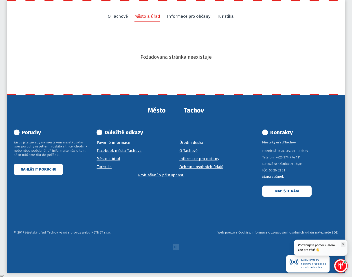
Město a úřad (108, 158)
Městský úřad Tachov (41, 232)
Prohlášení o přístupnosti (161, 175)
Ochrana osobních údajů (201, 166)
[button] (242, 16)
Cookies (244, 232)
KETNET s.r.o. (101, 232)
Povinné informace (113, 142)
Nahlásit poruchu (38, 169)
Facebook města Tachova (119, 150)
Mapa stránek (273, 177)
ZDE (335, 232)
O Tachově (188, 150)
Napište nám (287, 191)
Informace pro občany (199, 158)
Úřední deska (191, 142)
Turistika (104, 166)
